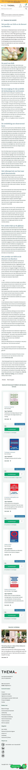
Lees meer (7, 419)
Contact (3, 692)
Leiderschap (4, 712)
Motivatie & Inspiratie (6, 714)
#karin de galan (10, 379)
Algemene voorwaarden (6, 696)
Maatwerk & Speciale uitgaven (8, 731)
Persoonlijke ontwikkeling (7, 716)
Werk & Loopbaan (5, 722)
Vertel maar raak (9, 357)
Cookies (3, 702)
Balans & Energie (5, 708)
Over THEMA (4, 729)
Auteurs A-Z (4, 733)
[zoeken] (26, 8)
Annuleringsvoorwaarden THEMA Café (9, 698)
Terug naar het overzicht (9, 20)
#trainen (4, 379)
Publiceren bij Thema (6, 737)
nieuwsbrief (17, 2)
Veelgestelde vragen (5, 694)
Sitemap (11, 764)
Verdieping (3, 735)
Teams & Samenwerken (6, 718)
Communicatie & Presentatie (7, 710)
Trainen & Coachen (5, 720)
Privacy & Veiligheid (5, 700)
